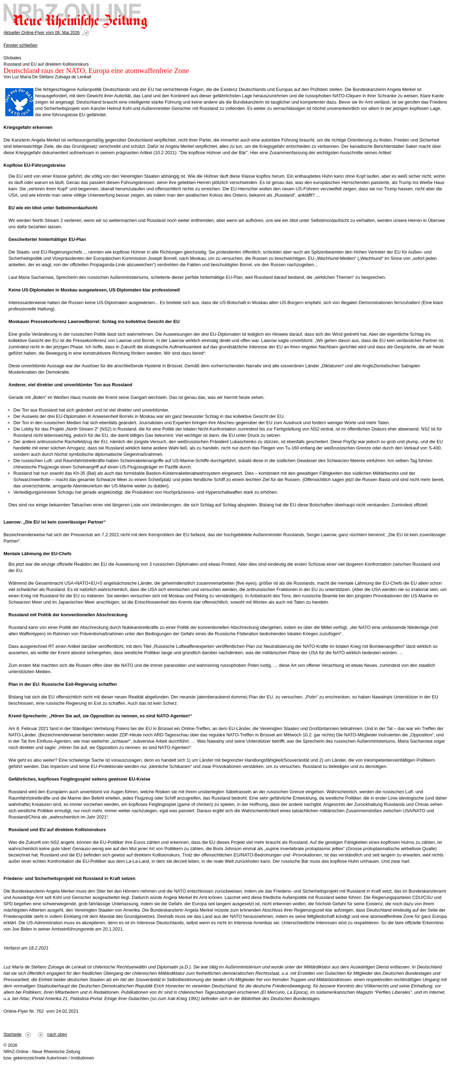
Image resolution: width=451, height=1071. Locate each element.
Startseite (12, 1034)
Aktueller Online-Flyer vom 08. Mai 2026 (42, 32)
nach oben (57, 1034)
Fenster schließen (21, 45)
